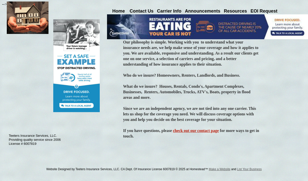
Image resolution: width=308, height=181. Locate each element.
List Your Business (249, 169)
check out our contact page (196, 130)
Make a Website (219, 169)
